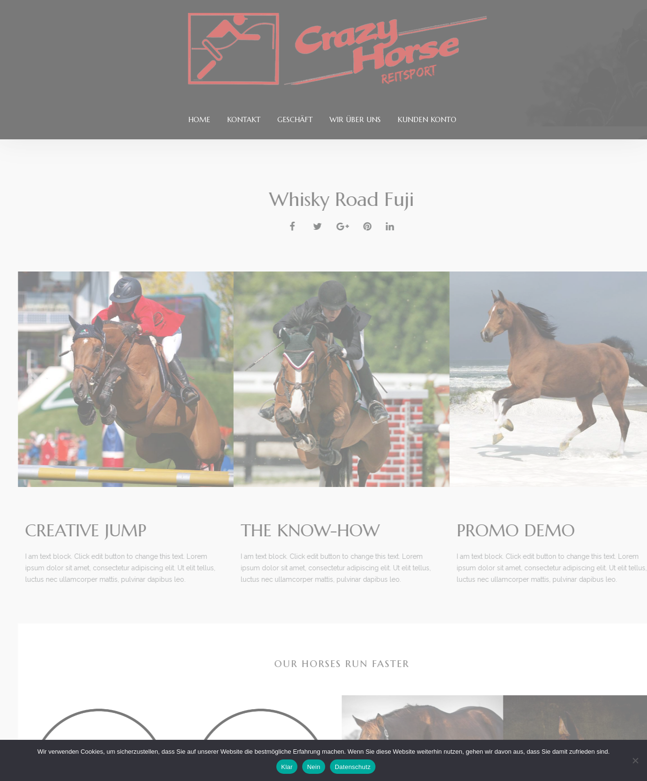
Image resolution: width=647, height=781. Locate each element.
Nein (313, 766)
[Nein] (635, 760)
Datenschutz (353, 766)
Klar (287, 766)
